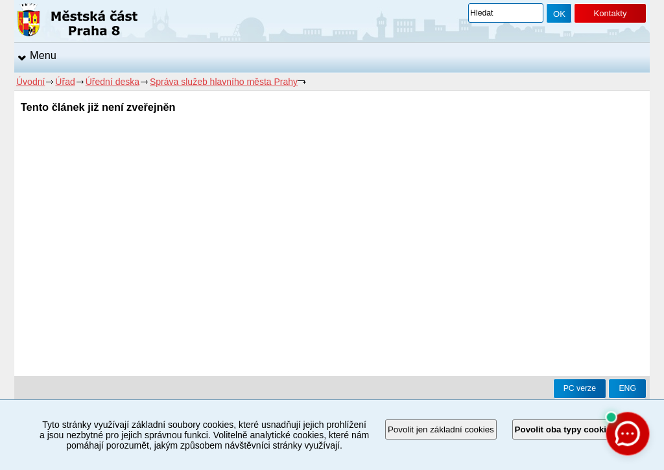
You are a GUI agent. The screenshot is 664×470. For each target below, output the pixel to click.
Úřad (65, 81)
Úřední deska (112, 81)
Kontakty (609, 13)
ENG (627, 388)
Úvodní (30, 81)
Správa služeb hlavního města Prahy (224, 81)
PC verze (579, 388)
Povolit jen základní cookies (441, 429)
